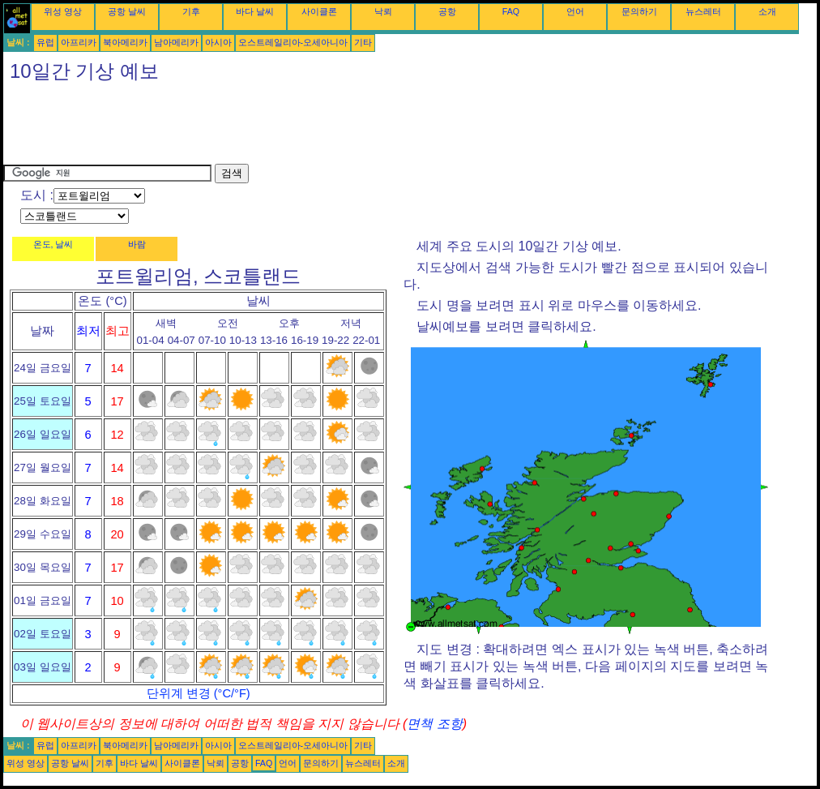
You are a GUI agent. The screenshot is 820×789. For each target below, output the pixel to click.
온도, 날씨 (53, 244)
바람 (137, 244)
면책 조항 (434, 724)
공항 (447, 11)
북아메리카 (125, 42)
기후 (191, 11)
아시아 (218, 42)
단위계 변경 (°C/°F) (198, 693)
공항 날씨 (127, 11)
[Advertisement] (298, 127)
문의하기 (639, 11)
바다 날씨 (255, 11)
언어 (575, 11)
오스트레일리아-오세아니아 (293, 42)
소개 (767, 11)
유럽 (45, 42)
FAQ (510, 11)
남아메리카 (176, 42)
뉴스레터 (703, 11)
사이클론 (319, 11)
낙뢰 (383, 11)
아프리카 (78, 42)
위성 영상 (63, 11)
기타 (363, 42)
